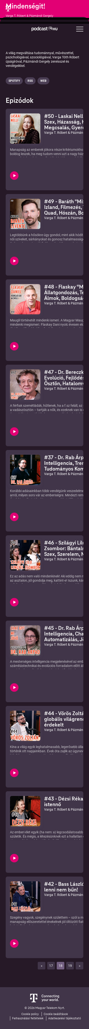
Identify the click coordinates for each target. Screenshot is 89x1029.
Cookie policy (30, 1014)
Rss (30, 80)
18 (60, 966)
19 (70, 966)
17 (51, 966)
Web (43, 80)
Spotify (14, 80)
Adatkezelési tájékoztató (64, 1018)
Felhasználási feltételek (27, 1018)
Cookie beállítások (56, 1014)
